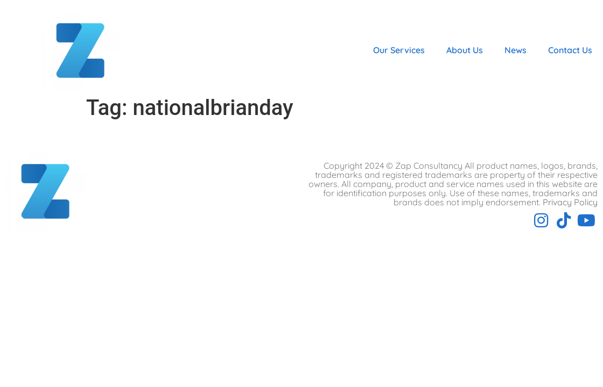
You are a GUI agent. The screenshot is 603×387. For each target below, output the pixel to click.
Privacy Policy (570, 202)
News (515, 50)
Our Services (399, 50)
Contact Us (570, 50)
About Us (464, 50)
